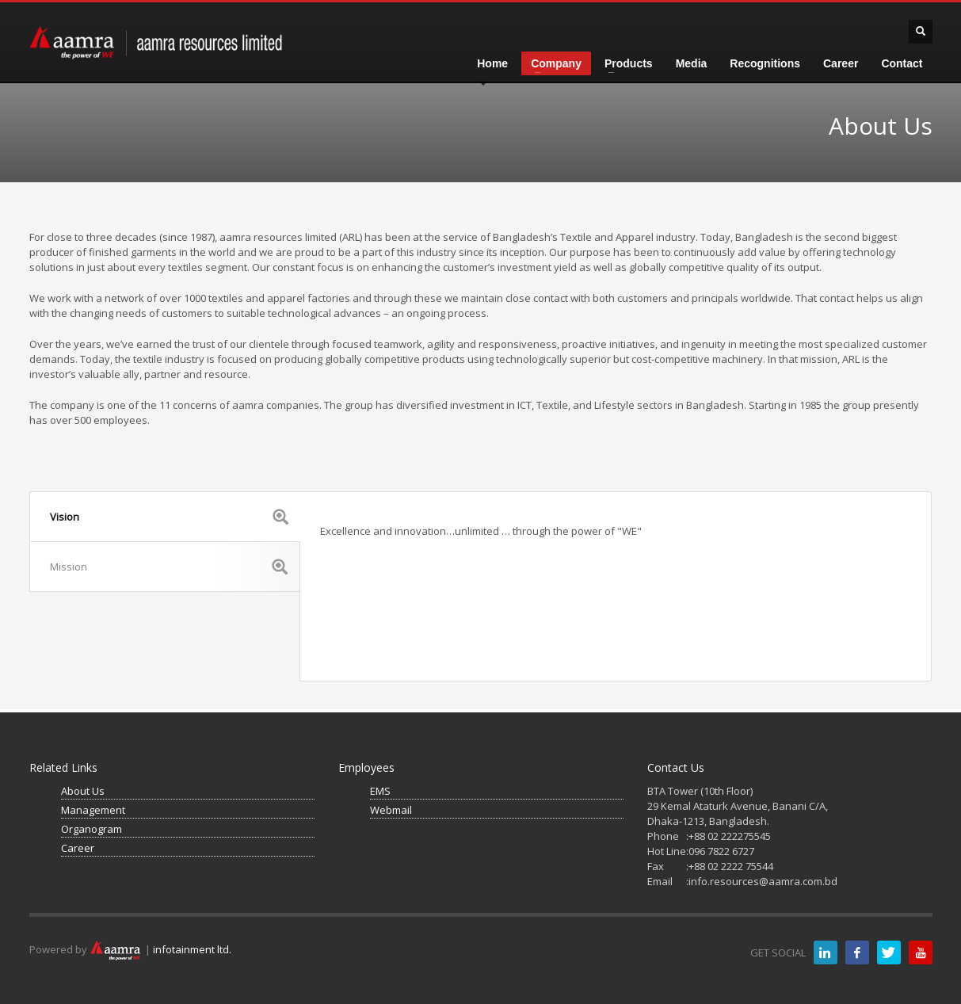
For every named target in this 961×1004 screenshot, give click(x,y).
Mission (169, 567)
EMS (380, 791)
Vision (169, 517)
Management (93, 810)
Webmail (391, 810)
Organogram (91, 829)
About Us (83, 791)
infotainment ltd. (192, 949)
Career (77, 848)
